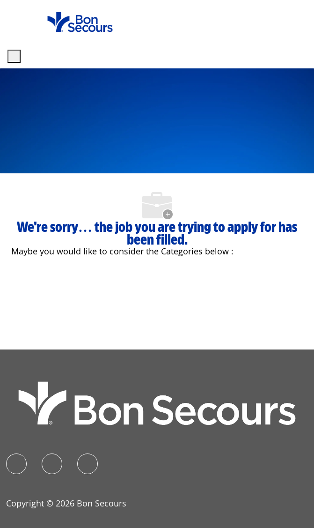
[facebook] (16, 464)
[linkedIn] (52, 464)
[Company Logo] (80, 21)
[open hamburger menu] (14, 56)
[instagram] (87, 464)
